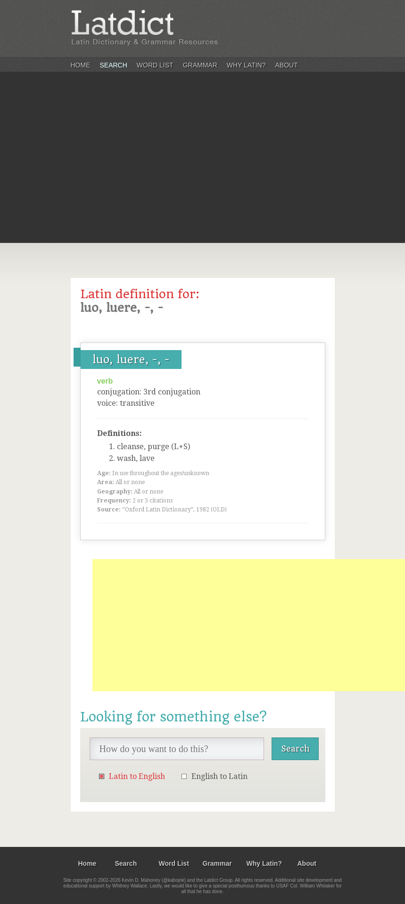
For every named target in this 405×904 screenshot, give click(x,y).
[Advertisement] (202, 172)
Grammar (200, 65)
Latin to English (137, 776)
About (286, 65)
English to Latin (219, 776)
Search (113, 65)
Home (81, 65)
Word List (155, 65)
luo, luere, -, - (131, 359)
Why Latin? (246, 65)
